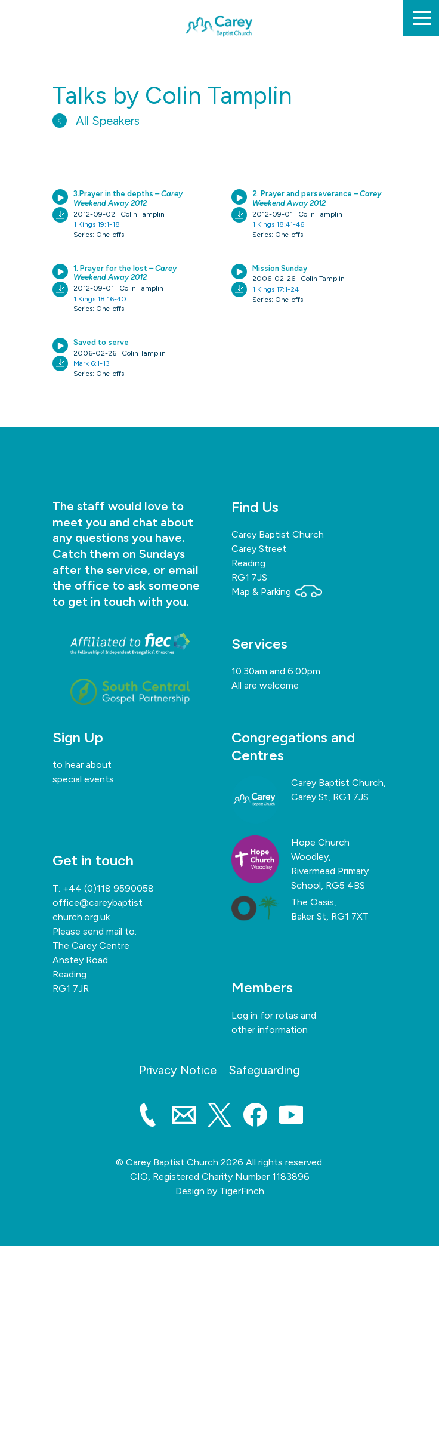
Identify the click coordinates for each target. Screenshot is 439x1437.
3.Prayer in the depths (128, 198)
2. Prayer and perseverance (316, 198)
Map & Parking (276, 591)
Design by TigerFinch (219, 1191)
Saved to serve (101, 342)
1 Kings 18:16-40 (99, 299)
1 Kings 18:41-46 (278, 224)
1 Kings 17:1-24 (275, 289)
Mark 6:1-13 (91, 363)
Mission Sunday (279, 268)
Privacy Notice (178, 1070)
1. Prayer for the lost (125, 273)
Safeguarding (264, 1070)
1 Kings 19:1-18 (96, 224)
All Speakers (96, 120)
